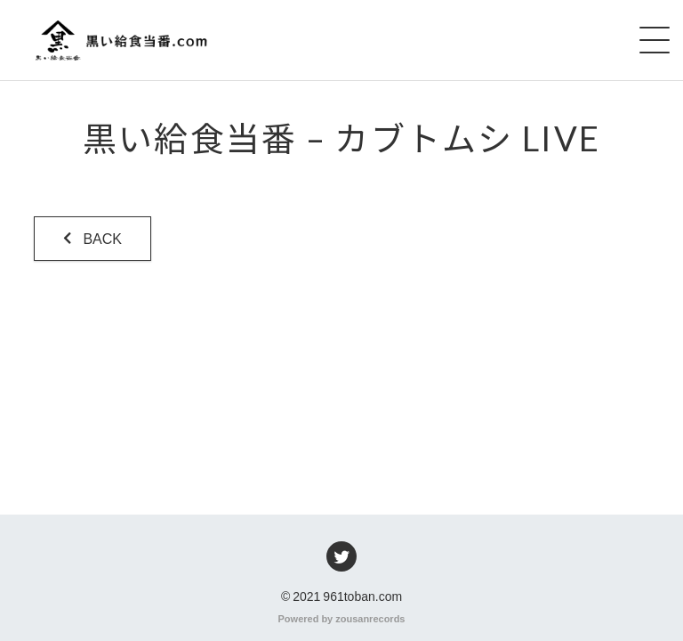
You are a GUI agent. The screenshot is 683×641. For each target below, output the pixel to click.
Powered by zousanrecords (342, 618)
